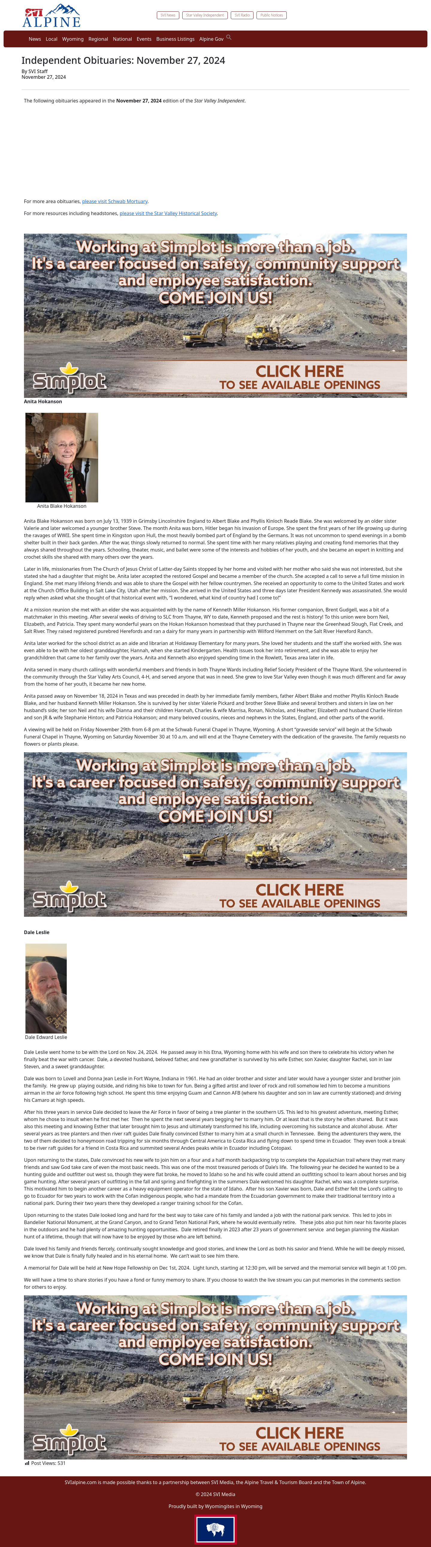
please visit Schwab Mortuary (114, 201)
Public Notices (271, 15)
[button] (229, 36)
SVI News (168, 15)
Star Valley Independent (205, 15)
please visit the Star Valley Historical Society (168, 213)
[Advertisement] (215, 151)
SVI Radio (242, 15)
